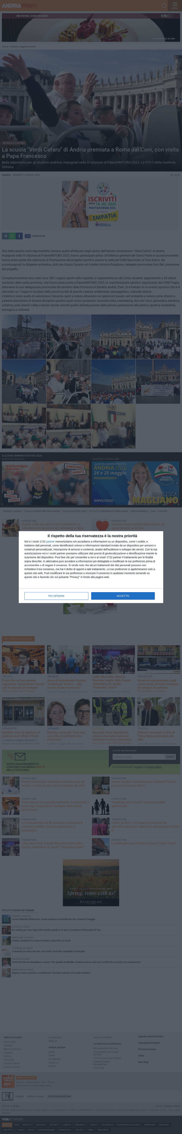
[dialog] (91, 567)
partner (50, 541)
